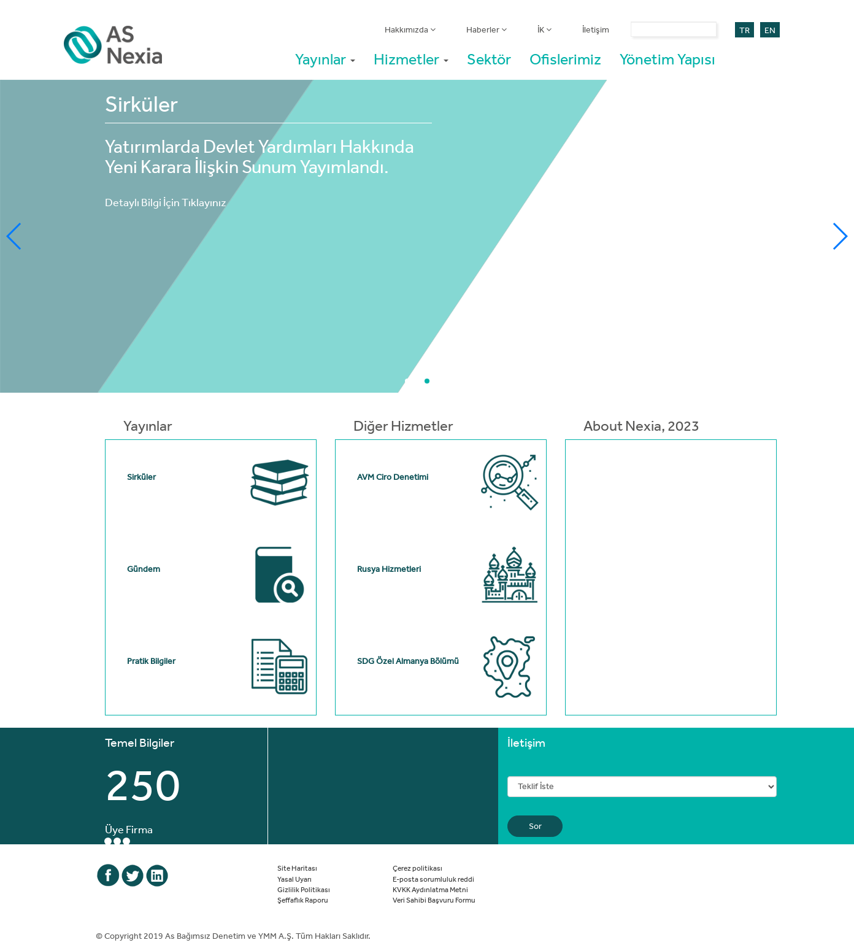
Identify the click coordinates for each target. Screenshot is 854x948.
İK (544, 29)
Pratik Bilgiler (151, 661)
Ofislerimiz (565, 58)
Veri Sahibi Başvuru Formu (434, 899)
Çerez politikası (417, 867)
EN (769, 30)
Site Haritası (297, 867)
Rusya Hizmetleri (389, 569)
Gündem (143, 569)
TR (744, 30)
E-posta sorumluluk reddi (433, 878)
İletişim (595, 29)
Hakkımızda (410, 29)
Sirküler (141, 477)
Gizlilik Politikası (303, 889)
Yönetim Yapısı (667, 58)
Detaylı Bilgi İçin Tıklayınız (165, 202)
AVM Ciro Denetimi (392, 477)
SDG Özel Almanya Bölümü (408, 661)
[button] (407, 381)
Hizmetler (411, 58)
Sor (535, 826)
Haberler (486, 29)
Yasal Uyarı (294, 878)
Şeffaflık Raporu (302, 899)
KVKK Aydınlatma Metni (430, 889)
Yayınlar (325, 58)
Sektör (489, 58)
